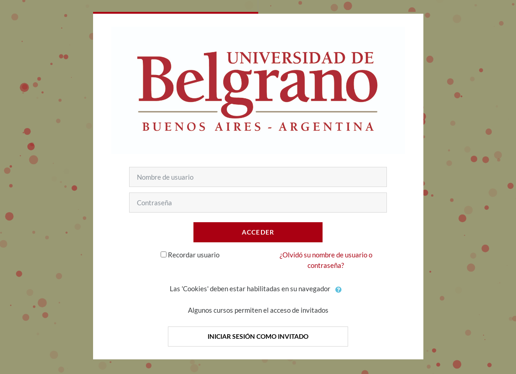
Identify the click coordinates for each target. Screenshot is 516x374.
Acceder (258, 232)
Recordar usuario (193, 255)
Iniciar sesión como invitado (258, 336)
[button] (339, 289)
